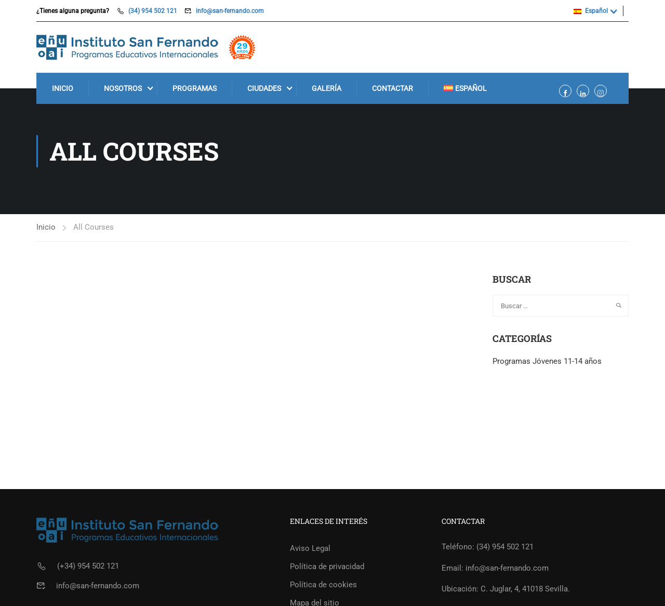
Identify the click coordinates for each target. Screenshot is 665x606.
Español (591, 11)
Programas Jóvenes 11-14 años (547, 361)
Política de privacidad (327, 566)
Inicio (62, 88)
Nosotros (123, 88)
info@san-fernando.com (230, 11)
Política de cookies (323, 584)
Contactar (392, 88)
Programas (194, 88)
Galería (326, 88)
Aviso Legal (310, 548)
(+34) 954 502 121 (88, 566)
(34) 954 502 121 (152, 11)
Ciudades (264, 88)
